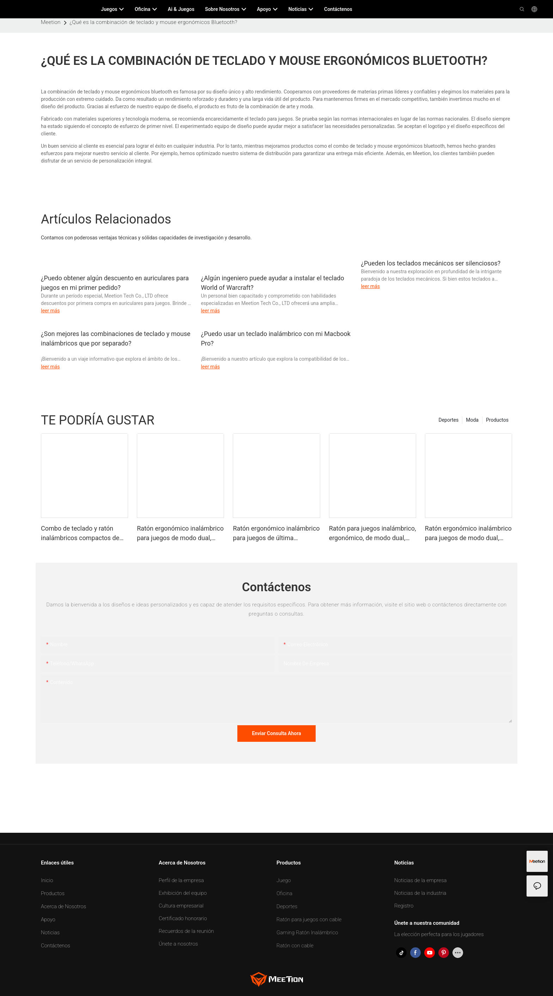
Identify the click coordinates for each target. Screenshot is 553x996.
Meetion (51, 22)
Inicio (47, 880)
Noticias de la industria (420, 893)
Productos (497, 420)
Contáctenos (55, 945)
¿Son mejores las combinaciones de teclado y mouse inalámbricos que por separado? (115, 338)
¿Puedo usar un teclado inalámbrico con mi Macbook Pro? (276, 338)
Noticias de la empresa (420, 880)
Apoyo (48, 919)
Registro (403, 906)
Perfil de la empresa (181, 880)
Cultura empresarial (181, 906)
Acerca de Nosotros (63, 906)
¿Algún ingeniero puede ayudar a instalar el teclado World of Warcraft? (272, 282)
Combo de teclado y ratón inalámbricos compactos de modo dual (80, 534)
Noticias (50, 932)
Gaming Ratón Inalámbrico (307, 932)
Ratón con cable (295, 945)
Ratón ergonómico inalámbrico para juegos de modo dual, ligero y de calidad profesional (468, 534)
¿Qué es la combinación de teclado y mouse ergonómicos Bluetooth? (153, 22)
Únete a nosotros (178, 944)
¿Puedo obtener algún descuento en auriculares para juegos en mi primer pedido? (115, 282)
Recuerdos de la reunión (186, 931)
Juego (283, 880)
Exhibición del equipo (183, 893)
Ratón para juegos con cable (308, 919)
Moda (472, 420)
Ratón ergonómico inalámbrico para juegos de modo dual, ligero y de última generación (180, 534)
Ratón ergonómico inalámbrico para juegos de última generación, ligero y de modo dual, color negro (276, 534)
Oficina (284, 893)
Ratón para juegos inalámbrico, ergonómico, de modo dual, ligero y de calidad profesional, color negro (372, 534)
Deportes (448, 420)
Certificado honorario (183, 918)
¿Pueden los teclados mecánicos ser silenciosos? (430, 263)
